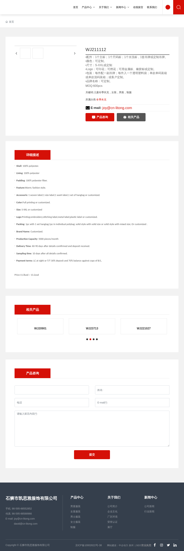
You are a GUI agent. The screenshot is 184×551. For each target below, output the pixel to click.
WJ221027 (144, 328)
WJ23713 (92, 328)
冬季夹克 (101, 99)
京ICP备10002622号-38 (88, 545)
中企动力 (123, 545)
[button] (87, 339)
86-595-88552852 (22, 508)
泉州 (131, 545)
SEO (138, 545)
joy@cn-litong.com (117, 108)
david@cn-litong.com (25, 523)
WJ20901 (40, 328)
